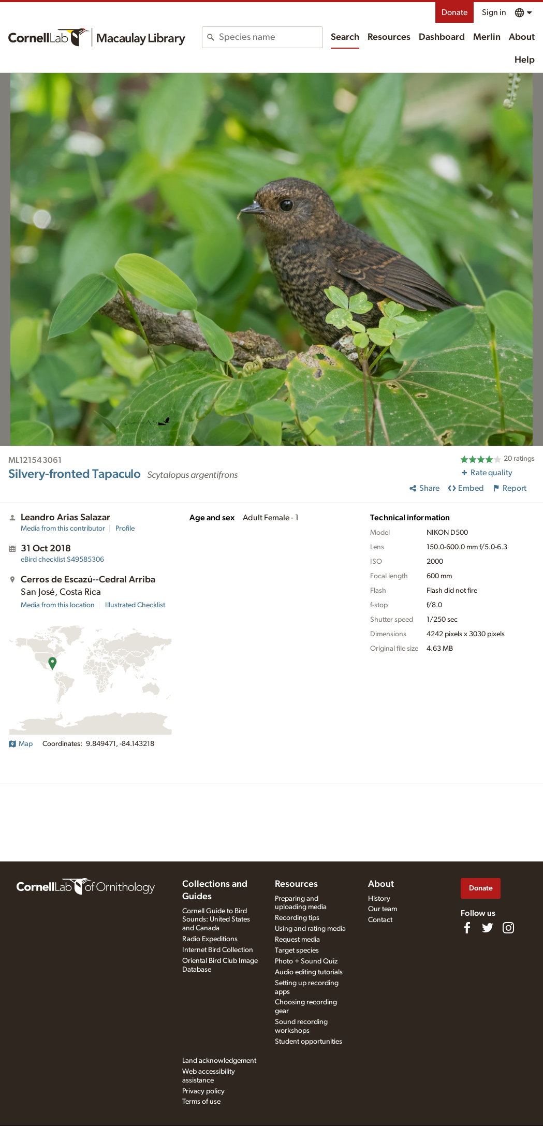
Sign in (494, 12)
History (379, 898)
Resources (389, 37)
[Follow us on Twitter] (487, 928)
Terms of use (201, 1101)
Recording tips (297, 918)
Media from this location (58, 605)
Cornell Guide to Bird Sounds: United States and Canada (216, 920)
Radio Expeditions (210, 939)
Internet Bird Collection (217, 950)
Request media (297, 939)
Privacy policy (203, 1091)
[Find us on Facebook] (467, 928)
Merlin (487, 37)
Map (20, 744)
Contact (380, 920)
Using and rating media (310, 928)
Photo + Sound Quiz (306, 961)
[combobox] (270, 37)
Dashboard (442, 37)
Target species (297, 950)
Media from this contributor (63, 528)
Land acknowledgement (219, 1060)
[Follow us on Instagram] (508, 928)
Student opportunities (308, 1041)
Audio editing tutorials (309, 972)
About (522, 37)
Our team (382, 909)
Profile (125, 528)
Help (525, 60)
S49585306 (62, 559)
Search (345, 37)
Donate (454, 12)
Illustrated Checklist (135, 605)
